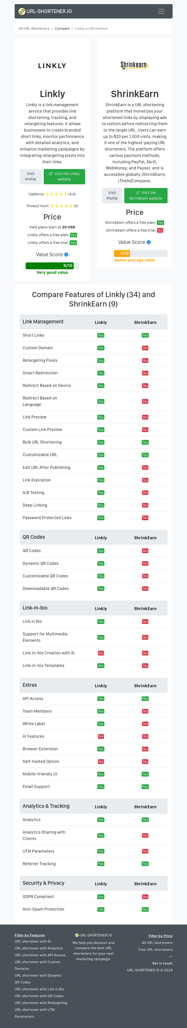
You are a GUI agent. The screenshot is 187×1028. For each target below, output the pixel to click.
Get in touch (162, 963)
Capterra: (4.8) (52, 194)
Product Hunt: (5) (52, 206)
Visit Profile (30, 176)
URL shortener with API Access (40, 955)
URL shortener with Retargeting (41, 1003)
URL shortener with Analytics (39, 948)
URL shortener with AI (33, 941)
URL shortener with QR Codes (39, 996)
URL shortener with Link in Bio (39, 989)
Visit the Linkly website (64, 176)
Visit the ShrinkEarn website (145, 195)
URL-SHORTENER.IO (45, 11)
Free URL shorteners (155, 949)
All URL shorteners (157, 943)
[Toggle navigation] (161, 11)
